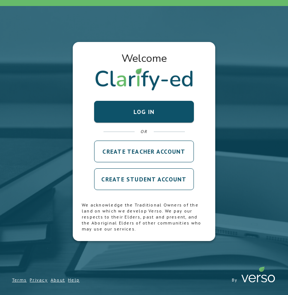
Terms (19, 280)
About (58, 280)
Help (74, 280)
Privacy (39, 280)
